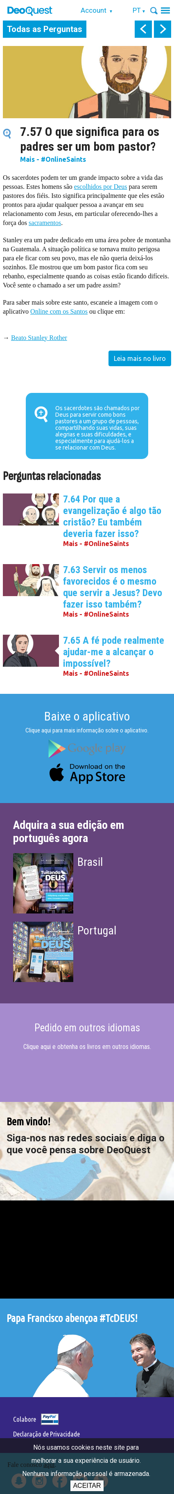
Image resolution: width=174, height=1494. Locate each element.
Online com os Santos (59, 311)
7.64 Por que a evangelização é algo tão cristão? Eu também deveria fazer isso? (112, 516)
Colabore (24, 1419)
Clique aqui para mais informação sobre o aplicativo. (87, 730)
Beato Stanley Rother (39, 337)
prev (143, 29)
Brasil (90, 862)
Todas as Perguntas (44, 29)
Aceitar (87, 1485)
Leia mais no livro (140, 358)
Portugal (96, 930)
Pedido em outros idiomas (87, 1028)
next (162, 29)
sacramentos (45, 222)
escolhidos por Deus (100, 186)
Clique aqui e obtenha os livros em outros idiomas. (87, 1047)
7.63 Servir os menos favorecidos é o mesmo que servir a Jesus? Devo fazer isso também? (112, 587)
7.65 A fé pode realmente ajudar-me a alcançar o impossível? (113, 652)
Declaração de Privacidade (46, 1434)
